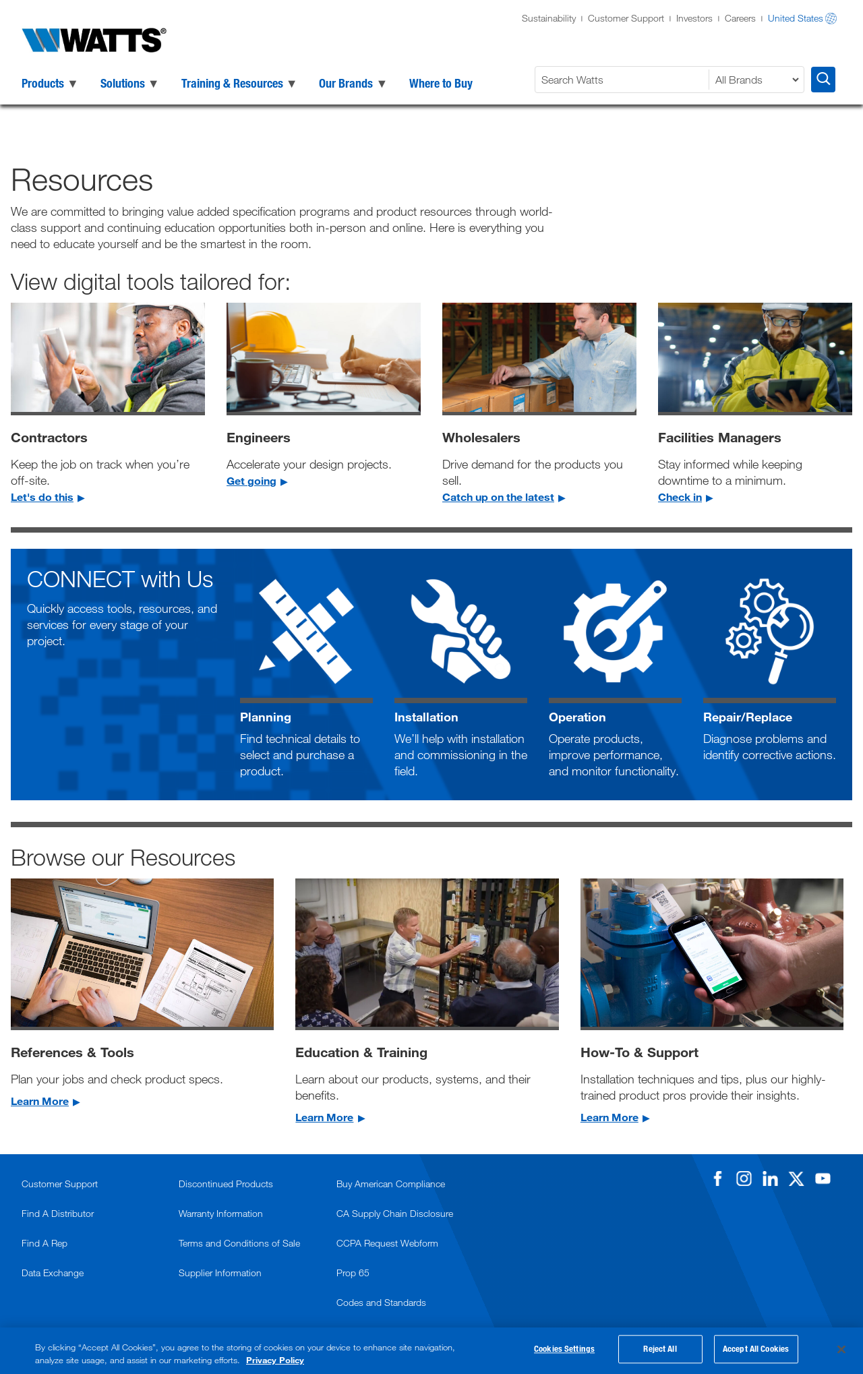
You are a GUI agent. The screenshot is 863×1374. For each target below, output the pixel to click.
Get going (251, 480)
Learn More (40, 1100)
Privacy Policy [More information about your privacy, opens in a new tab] (275, 1359)
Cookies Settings (564, 1351)
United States (795, 18)
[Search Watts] (623, 79)
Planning (265, 716)
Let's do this (42, 496)
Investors (694, 18)
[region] (431, 1350)
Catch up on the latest (498, 496)
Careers (740, 18)
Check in (680, 496)
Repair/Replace (747, 716)
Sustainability (549, 18)
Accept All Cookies (756, 1351)
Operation (577, 716)
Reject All (659, 1351)
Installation (426, 716)
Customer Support (626, 18)
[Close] (841, 1350)
